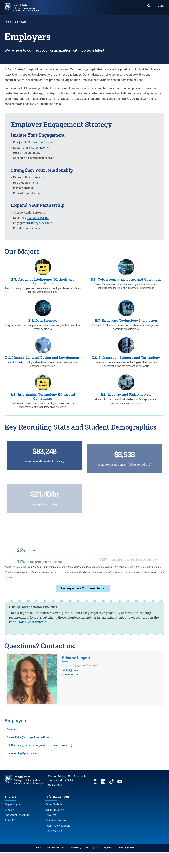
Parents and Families (55, 821)
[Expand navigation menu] (149, 5)
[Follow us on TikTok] (111, 784)
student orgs (37, 177)
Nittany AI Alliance (40, 223)
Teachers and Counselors (57, 827)
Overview (12, 730)
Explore (10, 798)
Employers (20, 21)
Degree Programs (13, 805)
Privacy (38, 849)
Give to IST (10, 821)
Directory (9, 810)
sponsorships (31, 228)
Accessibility (75, 849)
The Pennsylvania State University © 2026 (115, 849)
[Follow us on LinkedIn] (103, 784)
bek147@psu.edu (71, 671)
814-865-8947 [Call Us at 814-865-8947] (55, 786)
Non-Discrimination (55, 849)
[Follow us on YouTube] (120, 784)
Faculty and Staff (53, 832)
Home (8, 21)
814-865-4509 (70, 675)
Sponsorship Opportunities (22, 754)
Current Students (53, 805)
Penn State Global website (27, 623)
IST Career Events (37, 147)
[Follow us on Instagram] (95, 784)
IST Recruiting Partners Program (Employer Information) (39, 746)
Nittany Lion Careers (40, 142)
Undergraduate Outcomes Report (83, 589)
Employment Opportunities (18, 816)
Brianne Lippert (76, 658)
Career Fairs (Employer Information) (28, 738)
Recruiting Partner (38, 217)
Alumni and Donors (54, 810)
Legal (88, 849)
